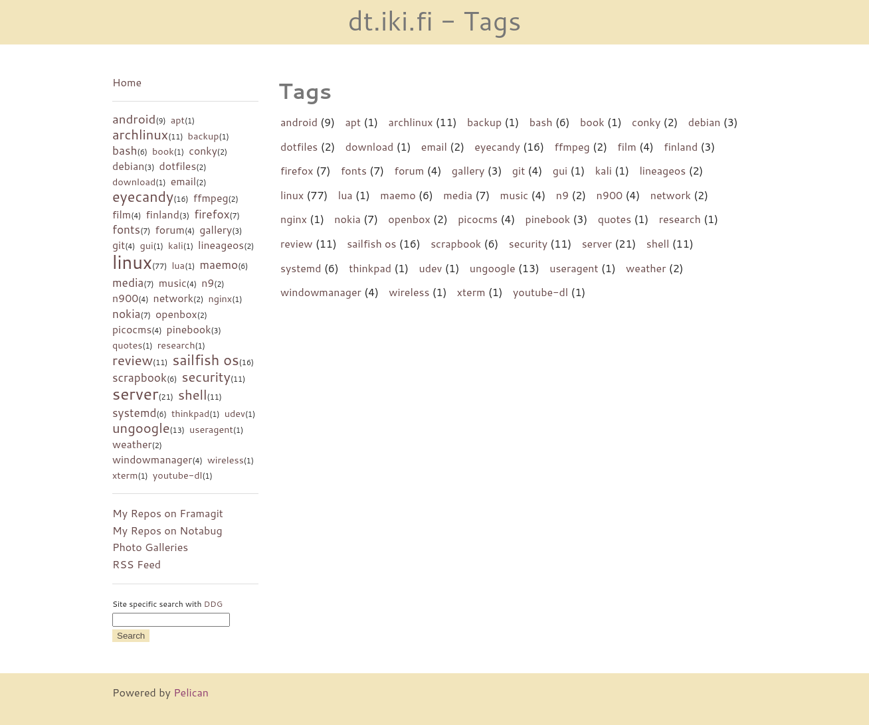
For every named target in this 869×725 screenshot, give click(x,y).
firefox (211, 214)
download (133, 182)
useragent (211, 429)
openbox (176, 314)
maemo (218, 264)
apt (178, 120)
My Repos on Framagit (167, 513)
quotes (127, 345)
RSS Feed (136, 564)
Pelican (191, 692)
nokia (126, 313)
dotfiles (178, 166)
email (184, 181)
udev (235, 413)
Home (127, 82)
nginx (220, 298)
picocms (131, 329)
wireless (225, 460)
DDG (213, 603)
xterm (125, 475)
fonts (126, 229)
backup (203, 136)
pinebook (189, 329)
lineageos (221, 245)
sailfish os (206, 359)
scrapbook (139, 377)
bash (125, 150)
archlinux (140, 134)
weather (132, 444)
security (205, 376)
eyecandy (142, 196)
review (132, 360)
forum (169, 229)
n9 (207, 283)
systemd (134, 412)
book (163, 151)
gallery (215, 229)
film (121, 214)
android (133, 118)
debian (128, 166)
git (118, 245)
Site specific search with (167, 603)
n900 (125, 298)
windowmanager (152, 459)
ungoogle (141, 427)
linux (132, 262)
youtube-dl (178, 475)
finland (162, 214)
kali (175, 245)
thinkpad (190, 413)
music (173, 283)
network (173, 298)
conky (203, 150)
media (128, 282)
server (135, 393)
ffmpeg (211, 198)
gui (146, 245)
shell (192, 394)
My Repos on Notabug (167, 530)
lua (178, 265)
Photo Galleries (150, 546)
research (176, 345)
